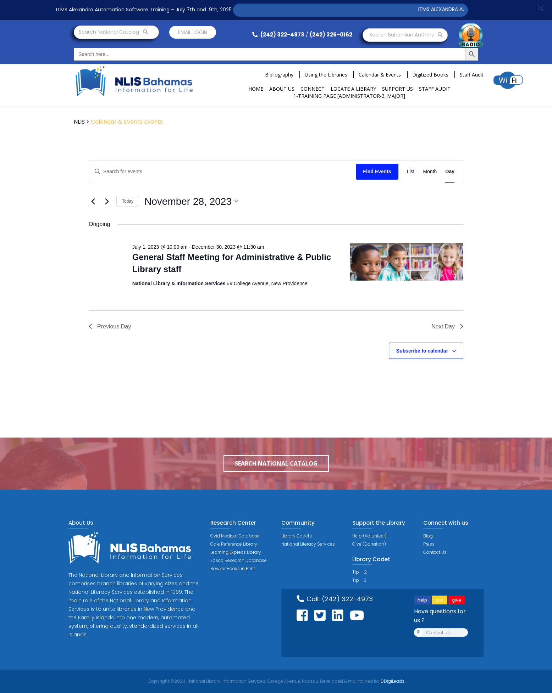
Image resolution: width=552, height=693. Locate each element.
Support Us (397, 88)
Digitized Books (430, 74)
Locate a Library (353, 88)
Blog (428, 536)
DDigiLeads (392, 681)
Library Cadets (296, 536)
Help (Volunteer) (369, 536)
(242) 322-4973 (278, 34)
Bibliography (279, 74)
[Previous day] (93, 201)
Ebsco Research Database (238, 560)
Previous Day (110, 326)
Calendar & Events (380, 74)
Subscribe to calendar (422, 351)
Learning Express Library (235, 552)
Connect (312, 88)
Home (255, 88)
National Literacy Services (308, 544)
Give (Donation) (369, 544)
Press (429, 544)
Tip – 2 (359, 572)
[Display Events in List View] (411, 171)
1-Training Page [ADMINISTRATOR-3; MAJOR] (349, 95)
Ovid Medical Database (235, 536)
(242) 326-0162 (331, 34)
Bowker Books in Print (232, 568)
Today (127, 201)
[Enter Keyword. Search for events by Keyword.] (222, 171)
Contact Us (435, 552)
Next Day (447, 326)
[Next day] (107, 201)
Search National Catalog (113, 31)
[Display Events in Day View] (449, 171)
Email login (192, 32)
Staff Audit (472, 74)
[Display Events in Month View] (430, 171)
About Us (281, 88)
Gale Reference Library (233, 544)
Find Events (377, 171)
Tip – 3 (359, 580)
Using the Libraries (326, 74)
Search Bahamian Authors (406, 34)
